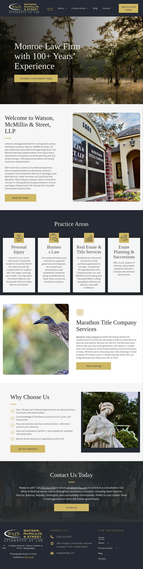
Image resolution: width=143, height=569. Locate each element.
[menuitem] (50, 8)
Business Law (54, 249)
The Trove (29, 557)
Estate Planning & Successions (124, 252)
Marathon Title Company (87, 337)
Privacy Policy (29, 548)
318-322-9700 (48, 487)
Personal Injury (19, 249)
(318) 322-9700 (63, 536)
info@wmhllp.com (76, 487)
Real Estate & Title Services (89, 249)
